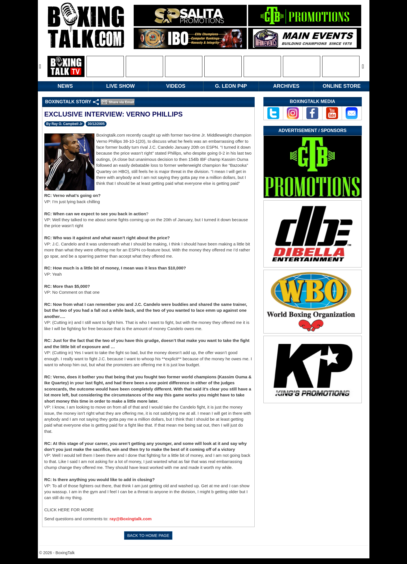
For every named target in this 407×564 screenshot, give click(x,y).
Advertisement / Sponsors (312, 130)
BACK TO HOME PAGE (148, 535)
